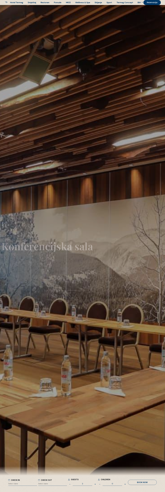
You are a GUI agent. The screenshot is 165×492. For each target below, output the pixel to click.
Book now (142, 482)
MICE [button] (68, 2)
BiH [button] (139, 2)
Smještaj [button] (32, 2)
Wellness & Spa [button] (82, 2)
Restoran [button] (45, 2)
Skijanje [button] (98, 2)
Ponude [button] (57, 2)
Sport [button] (109, 2)
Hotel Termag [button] (16, 2)
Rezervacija (152, 2)
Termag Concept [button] (125, 2)
